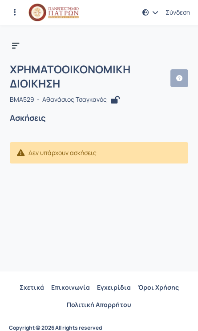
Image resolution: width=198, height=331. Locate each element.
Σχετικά (32, 287)
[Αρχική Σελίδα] (53, 12)
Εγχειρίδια (114, 287)
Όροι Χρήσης (158, 287)
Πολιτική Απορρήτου (99, 304)
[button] (150, 12)
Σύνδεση (178, 12)
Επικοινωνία (70, 287)
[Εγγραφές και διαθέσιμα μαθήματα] (14, 12)
